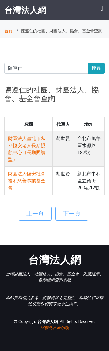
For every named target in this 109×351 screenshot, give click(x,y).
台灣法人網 (25, 9)
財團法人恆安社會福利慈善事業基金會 (26, 180)
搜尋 (96, 68)
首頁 (8, 30)
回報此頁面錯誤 (54, 327)
